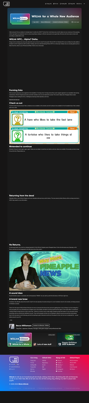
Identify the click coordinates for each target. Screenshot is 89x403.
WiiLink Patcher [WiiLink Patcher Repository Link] (74, 372)
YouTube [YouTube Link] (59, 383)
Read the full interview (14, 111)
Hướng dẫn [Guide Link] (63, 3)
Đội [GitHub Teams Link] (43, 379)
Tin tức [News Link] (55, 3)
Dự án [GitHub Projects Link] (43, 377)
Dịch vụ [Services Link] (79, 3)
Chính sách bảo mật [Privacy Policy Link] (29, 400)
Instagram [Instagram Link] (59, 381)
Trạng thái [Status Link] (71, 3)
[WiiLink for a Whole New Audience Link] (19, 351)
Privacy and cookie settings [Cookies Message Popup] (72, 400)
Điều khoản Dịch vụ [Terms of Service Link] (15, 400)
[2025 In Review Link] (69, 351)
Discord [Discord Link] (59, 372)
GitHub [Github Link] (58, 379)
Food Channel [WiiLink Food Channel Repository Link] (73, 379)
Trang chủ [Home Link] (48, 3)
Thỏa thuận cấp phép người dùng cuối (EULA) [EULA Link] (49, 400)
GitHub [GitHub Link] (44, 372)
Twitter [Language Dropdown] (59, 374)
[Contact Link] (15, 378)
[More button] (84, 3)
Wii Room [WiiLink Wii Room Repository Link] (72, 381)
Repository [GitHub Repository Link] (45, 374)
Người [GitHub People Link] (44, 381)
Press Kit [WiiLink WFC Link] (12, 381)
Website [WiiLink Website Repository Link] (72, 377)
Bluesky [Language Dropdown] (59, 377)
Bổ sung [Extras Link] (32, 383)
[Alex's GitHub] (17, 376)
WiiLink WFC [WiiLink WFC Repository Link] (73, 374)
